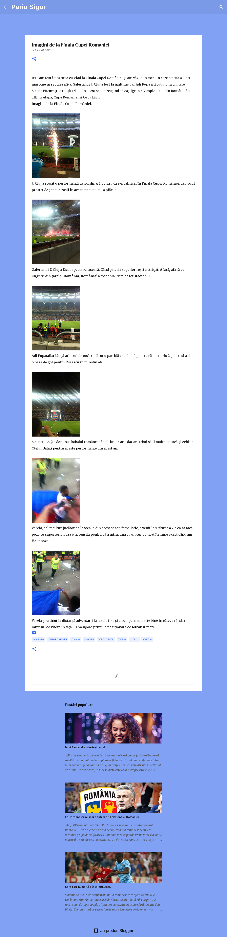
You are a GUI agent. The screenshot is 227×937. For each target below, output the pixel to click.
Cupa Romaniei (57, 639)
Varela (147, 639)
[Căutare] (221, 7)
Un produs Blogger (113, 930)
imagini (89, 639)
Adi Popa (38, 639)
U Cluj (134, 639)
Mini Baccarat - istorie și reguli (85, 747)
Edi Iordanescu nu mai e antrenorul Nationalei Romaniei (102, 817)
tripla (122, 639)
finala (75, 639)
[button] (34, 59)
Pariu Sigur (28, 7)
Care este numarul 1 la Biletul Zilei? (88, 886)
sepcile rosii (106, 639)
